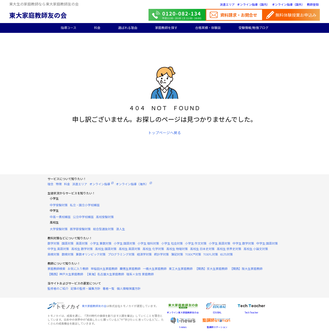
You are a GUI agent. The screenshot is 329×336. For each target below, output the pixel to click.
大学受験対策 (59, 229)
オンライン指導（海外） (132, 184)
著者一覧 (108, 288)
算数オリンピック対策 (91, 254)
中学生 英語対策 (58, 249)
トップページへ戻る (164, 132)
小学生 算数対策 (100, 243)
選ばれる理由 (127, 27)
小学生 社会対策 (172, 243)
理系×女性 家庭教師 (140, 274)
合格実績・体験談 (208, 27)
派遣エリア (227, 4)
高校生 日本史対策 (202, 249)
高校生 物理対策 (177, 249)
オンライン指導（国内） (253, 4)
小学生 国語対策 (124, 243)
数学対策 (53, 243)
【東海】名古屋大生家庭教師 (104, 274)
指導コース (68, 27)
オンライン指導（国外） (288, 4)
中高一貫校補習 (60, 217)
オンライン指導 (99, 184)
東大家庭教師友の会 (38, 15)
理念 (50, 184)
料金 (97, 27)
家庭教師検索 (56, 268)
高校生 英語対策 (129, 249)
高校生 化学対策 (153, 249)
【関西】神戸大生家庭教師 (65, 274)
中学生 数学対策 (243, 243)
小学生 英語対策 (219, 243)
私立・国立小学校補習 (85, 205)
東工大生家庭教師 (181, 268)
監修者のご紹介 (58, 288)
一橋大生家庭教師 (155, 268)
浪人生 (120, 229)
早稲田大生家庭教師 (104, 268)
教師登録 (313, 4)
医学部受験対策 (80, 229)
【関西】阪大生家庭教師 (246, 268)
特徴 (59, 184)
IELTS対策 (226, 254)
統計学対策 (161, 254)
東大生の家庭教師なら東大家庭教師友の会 (44, 4)
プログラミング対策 (121, 254)
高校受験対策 (105, 217)
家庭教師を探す (166, 27)
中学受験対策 (59, 205)
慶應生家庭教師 (130, 268)
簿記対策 (177, 254)
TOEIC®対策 (193, 254)
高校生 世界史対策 (229, 249)
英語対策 (82, 243)
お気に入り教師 (78, 268)
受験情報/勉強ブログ (253, 27)
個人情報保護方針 (129, 288)
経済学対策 (144, 254)
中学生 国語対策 (267, 243)
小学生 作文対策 (196, 243)
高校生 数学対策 (82, 249)
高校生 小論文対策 (256, 249)
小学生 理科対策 (148, 243)
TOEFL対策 (210, 254)
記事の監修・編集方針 (85, 288)
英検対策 (53, 254)
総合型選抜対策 (103, 229)
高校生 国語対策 (106, 249)
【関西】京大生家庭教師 (211, 268)
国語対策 (68, 243)
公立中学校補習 (83, 217)
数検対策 (68, 254)
